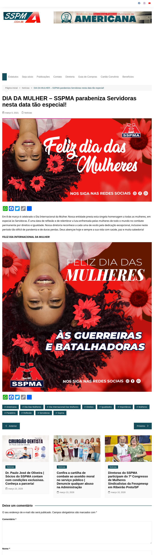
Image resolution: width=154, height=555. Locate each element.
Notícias (28, 113)
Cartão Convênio (110, 76)
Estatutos (13, 76)
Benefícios (128, 76)
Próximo (143, 426)
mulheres (143, 407)
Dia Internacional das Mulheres (63, 407)
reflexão (27, 413)
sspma (61, 413)
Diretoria (70, 76)
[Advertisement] (77, 46)
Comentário (9, 519)
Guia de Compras (87, 76)
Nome (6, 548)
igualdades (106, 407)
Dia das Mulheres (32, 407)
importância (125, 407)
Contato (57, 76)
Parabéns (10, 413)
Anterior (11, 426)
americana (11, 407)
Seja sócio (27, 76)
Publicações (43, 76)
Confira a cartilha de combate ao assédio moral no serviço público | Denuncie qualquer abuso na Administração (76, 480)
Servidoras (45, 413)
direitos (89, 407)
